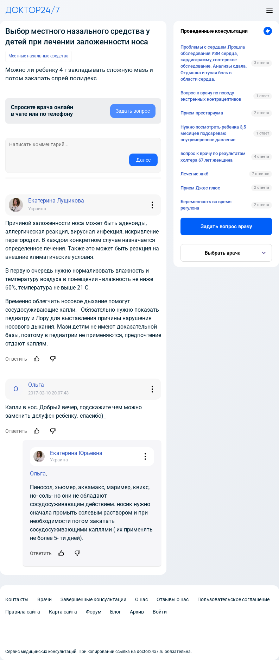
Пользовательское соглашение (233, 599)
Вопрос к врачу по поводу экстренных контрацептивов (210, 96)
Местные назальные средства (38, 56)
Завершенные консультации (93, 599)
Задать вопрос (133, 111)
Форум (93, 612)
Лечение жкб (194, 173)
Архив (137, 612)
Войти (160, 612)
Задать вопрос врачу (226, 226)
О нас (141, 599)
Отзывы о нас (173, 599)
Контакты (16, 599)
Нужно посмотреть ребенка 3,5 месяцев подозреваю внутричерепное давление (213, 133)
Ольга (38, 473)
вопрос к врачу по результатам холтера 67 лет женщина (213, 156)
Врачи (44, 599)
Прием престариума (201, 113)
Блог (115, 612)
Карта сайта (63, 612)
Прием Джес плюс (200, 188)
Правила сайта (22, 612)
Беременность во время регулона (206, 205)
